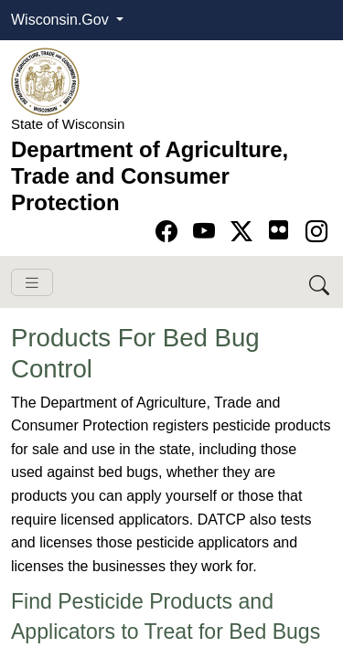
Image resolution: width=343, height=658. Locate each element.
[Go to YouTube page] (207, 231)
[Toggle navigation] (32, 283)
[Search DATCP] (320, 282)
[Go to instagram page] (316, 231)
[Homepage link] (45, 81)
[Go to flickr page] (278, 229)
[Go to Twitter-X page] (244, 231)
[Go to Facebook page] (169, 231)
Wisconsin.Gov (62, 19)
